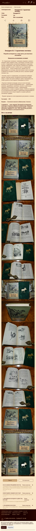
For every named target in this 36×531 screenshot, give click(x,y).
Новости (25, 512)
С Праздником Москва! (9, 505)
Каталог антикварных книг (6, 7)
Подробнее (10, 527)
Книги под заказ (17, 7)
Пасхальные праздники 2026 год (12, 485)
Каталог (25, 511)
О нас (24, 514)
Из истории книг (5, 514)
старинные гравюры (17, 511)
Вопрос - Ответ (16, 514)
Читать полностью (27, 485)
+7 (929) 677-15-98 (20, 518)
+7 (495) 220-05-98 (9, 518)
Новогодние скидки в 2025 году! (12, 493)
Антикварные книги (6, 511)
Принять (4, 527)
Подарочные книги (6, 512)
